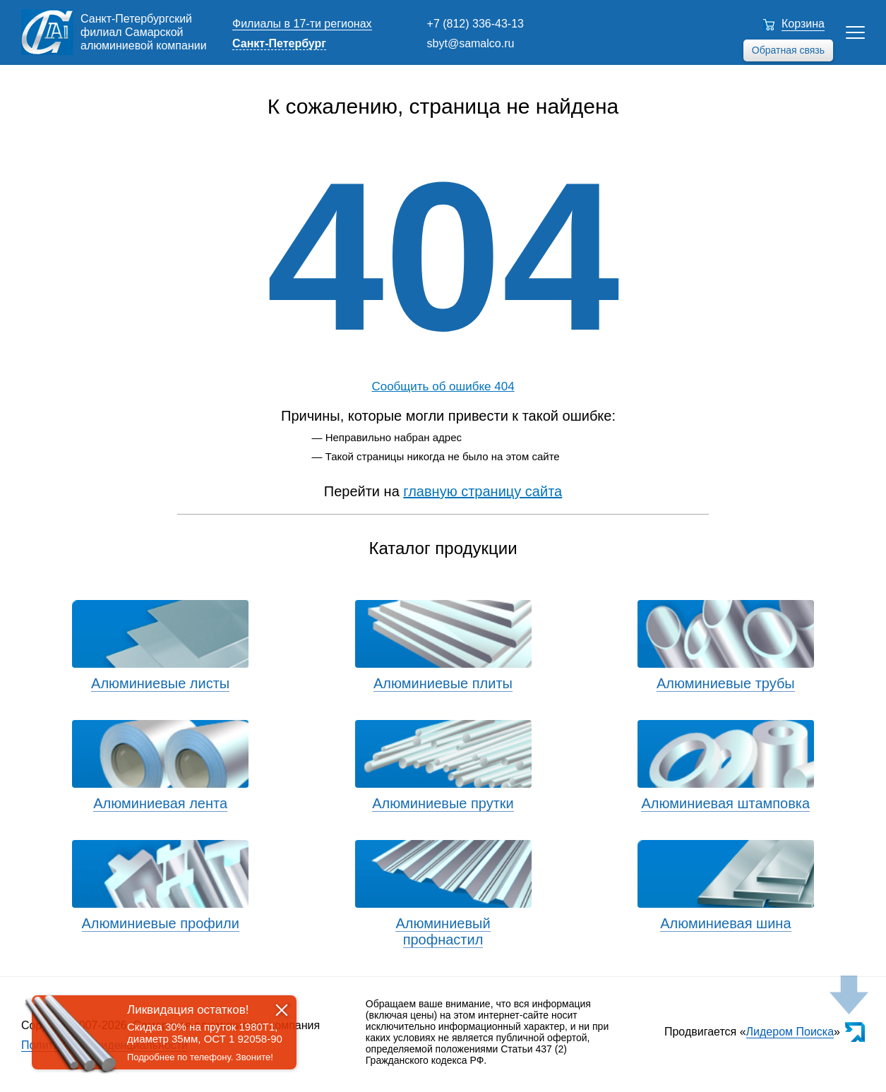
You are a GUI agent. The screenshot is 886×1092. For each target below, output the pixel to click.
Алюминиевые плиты (443, 683)
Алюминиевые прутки (443, 803)
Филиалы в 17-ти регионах (302, 24)
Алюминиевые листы (160, 683)
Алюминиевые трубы (726, 683)
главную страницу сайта (482, 491)
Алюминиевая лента (160, 803)
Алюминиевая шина (725, 923)
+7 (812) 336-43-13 (475, 24)
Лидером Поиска (790, 1032)
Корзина (803, 24)
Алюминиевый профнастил (442, 931)
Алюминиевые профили (160, 923)
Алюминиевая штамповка (725, 803)
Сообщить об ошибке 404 (442, 386)
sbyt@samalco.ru (471, 43)
